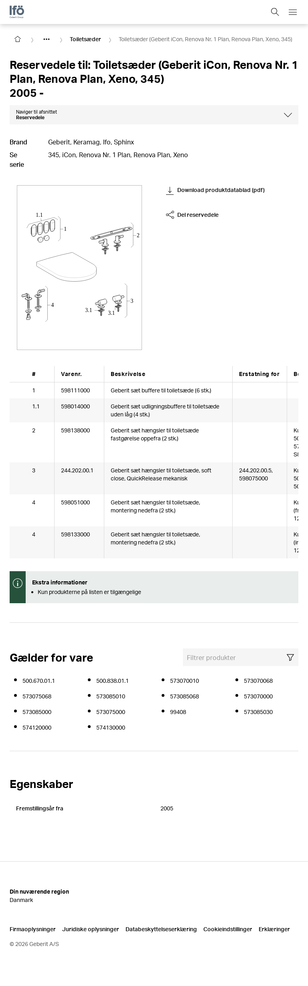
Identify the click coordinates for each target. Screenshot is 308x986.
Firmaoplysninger (33, 928)
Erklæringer (274, 928)
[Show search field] (275, 12)
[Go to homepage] (18, 39)
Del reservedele (192, 215)
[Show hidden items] (46, 39)
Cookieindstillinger (227, 928)
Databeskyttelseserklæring (161, 928)
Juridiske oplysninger (90, 928)
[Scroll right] (287, 374)
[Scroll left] (21, 374)
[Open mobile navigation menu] (293, 12)
